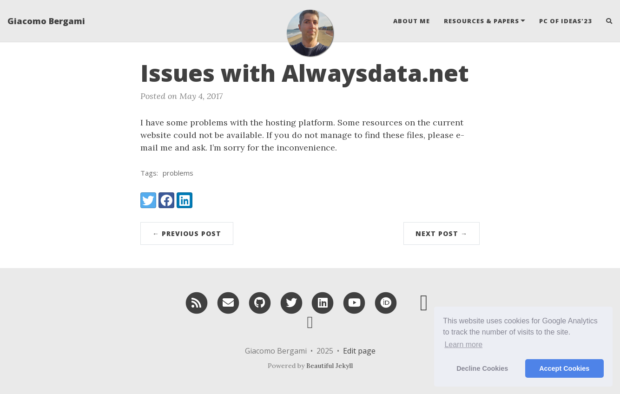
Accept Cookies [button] (564, 368)
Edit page (359, 351)
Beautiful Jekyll (329, 365)
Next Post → (442, 233)
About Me (411, 21)
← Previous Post (186, 233)
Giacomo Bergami (46, 20)
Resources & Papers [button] (481, 21)
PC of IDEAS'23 (565, 21)
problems (178, 172)
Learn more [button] (463, 344)
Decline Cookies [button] (482, 368)
